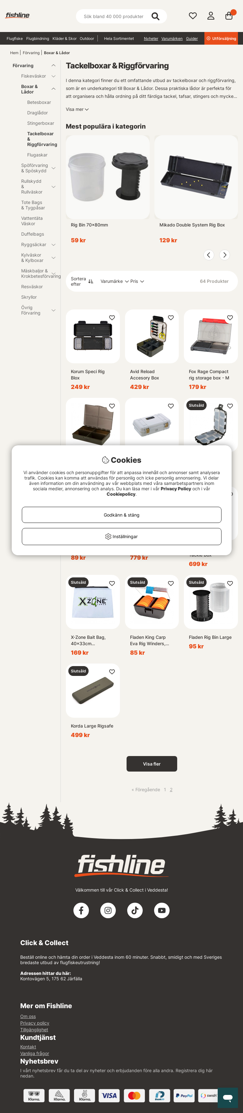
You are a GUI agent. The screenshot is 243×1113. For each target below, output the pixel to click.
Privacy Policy (176, 488)
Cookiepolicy (121, 494)
